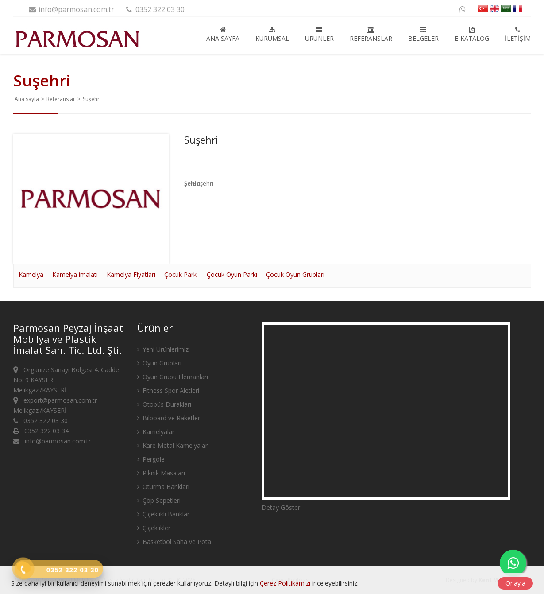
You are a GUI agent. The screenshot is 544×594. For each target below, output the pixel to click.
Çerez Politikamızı (285, 583)
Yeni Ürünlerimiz (163, 349)
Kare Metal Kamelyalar (172, 445)
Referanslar (371, 35)
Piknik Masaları (161, 473)
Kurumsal (272, 35)
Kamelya (31, 274)
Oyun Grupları (159, 363)
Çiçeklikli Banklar (163, 514)
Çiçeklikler (153, 528)
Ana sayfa (222, 35)
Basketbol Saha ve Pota (174, 541)
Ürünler (319, 35)
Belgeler (423, 35)
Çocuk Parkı (181, 274)
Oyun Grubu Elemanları (172, 377)
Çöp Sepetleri (159, 500)
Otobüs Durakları (164, 404)
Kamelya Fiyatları (131, 274)
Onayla (515, 583)
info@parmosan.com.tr (71, 9)
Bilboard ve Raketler (168, 418)
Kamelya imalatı (75, 274)
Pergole (151, 459)
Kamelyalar (155, 431)
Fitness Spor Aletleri (168, 390)
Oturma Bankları (163, 486)
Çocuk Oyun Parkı (232, 274)
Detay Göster (281, 507)
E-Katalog (472, 35)
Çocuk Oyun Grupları (295, 274)
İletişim (518, 35)
